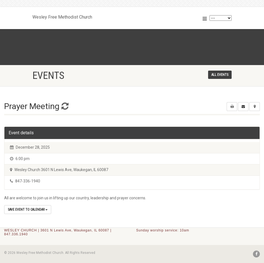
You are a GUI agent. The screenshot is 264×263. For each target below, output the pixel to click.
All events (219, 75)
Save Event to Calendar (28, 210)
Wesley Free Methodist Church (62, 15)
